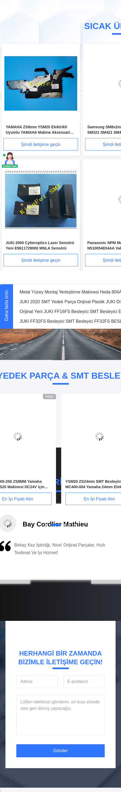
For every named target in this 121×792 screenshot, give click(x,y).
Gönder (60, 750)
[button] (23, 558)
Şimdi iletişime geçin (41, 144)
